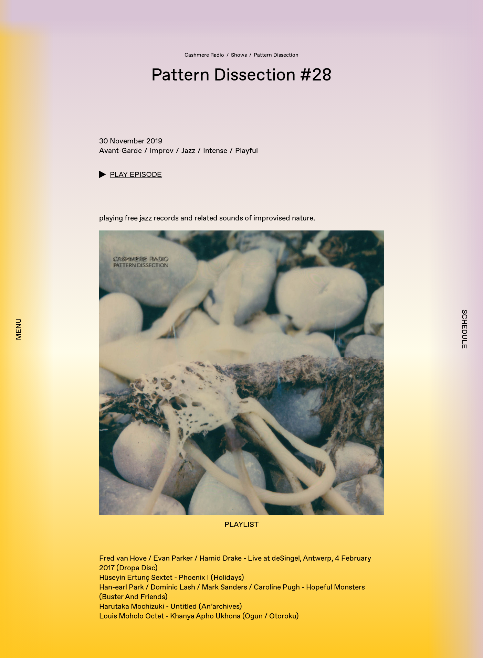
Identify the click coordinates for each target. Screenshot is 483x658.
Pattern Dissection (276, 55)
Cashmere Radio (204, 55)
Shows (239, 55)
